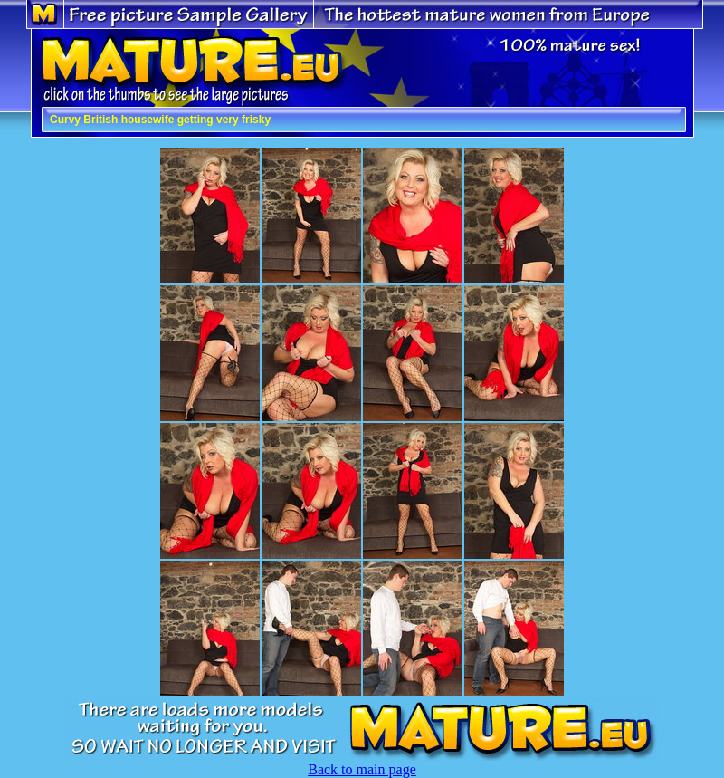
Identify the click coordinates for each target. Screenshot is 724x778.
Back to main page (362, 769)
